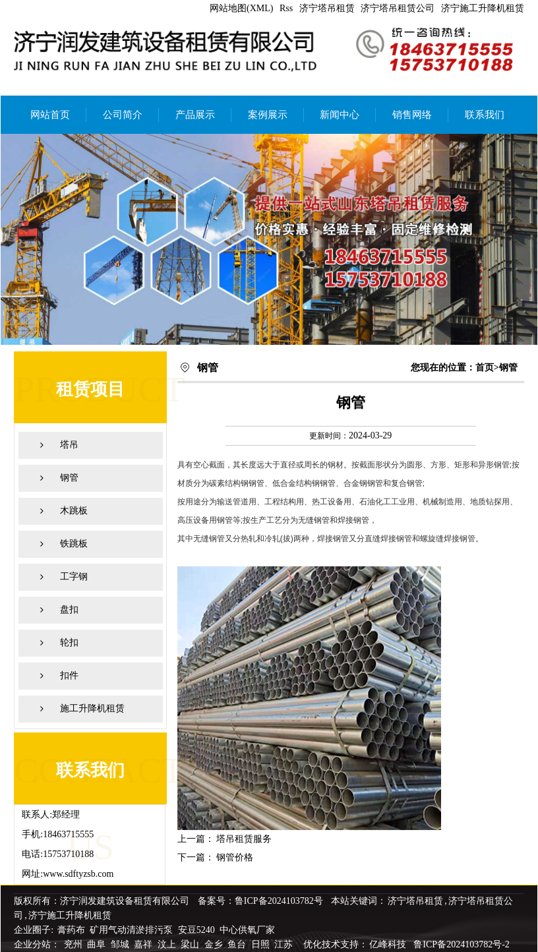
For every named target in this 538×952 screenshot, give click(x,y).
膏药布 (71, 930)
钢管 (69, 478)
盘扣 (69, 609)
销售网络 (412, 114)
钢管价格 (234, 857)
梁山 (191, 944)
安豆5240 (196, 930)
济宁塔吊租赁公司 (397, 8)
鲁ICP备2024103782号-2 (461, 944)
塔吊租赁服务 (244, 839)
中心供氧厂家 (247, 930)
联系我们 (484, 114)
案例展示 (267, 114)
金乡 (214, 944)
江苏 (284, 944)
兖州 (74, 944)
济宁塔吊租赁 (327, 8)
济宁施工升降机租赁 (482, 8)
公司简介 (122, 114)
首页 (484, 367)
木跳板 (74, 511)
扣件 (69, 675)
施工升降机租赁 (92, 708)
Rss (286, 8)
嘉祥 (144, 944)
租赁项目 (90, 389)
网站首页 (50, 114)
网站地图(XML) (241, 8)
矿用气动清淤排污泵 (132, 930)
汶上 (168, 944)
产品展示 (195, 114)
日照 (261, 944)
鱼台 (238, 944)
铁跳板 (74, 544)
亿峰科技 (387, 944)
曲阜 (97, 944)
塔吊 (69, 445)
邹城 (121, 944)
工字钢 (74, 576)
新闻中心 (339, 114)
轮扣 (69, 642)
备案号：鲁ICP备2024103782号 (260, 901)
